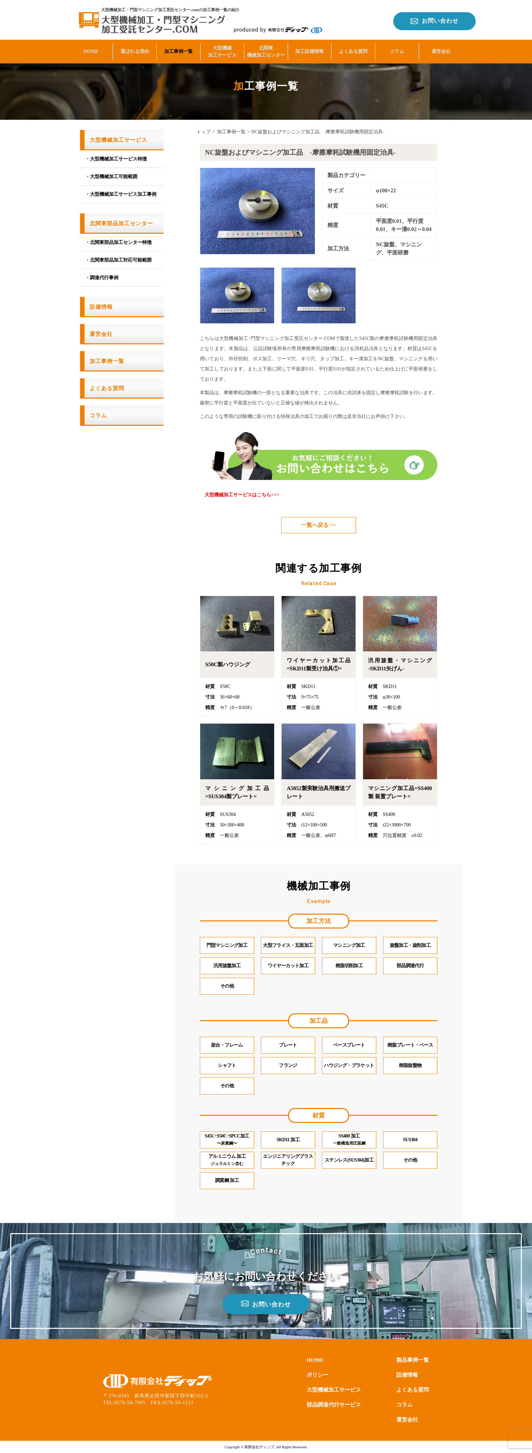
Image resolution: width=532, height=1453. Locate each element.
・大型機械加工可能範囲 (111, 176)
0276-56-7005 (130, 1402)
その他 (410, 1160)
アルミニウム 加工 (227, 1160)
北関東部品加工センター (121, 223)
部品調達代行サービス (334, 1405)
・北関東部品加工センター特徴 (118, 242)
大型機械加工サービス (222, 50)
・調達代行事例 (101, 277)
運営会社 (441, 49)
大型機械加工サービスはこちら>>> (242, 494)
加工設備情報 (309, 49)
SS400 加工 (349, 1140)
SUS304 (410, 1139)
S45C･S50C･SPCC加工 (227, 1140)
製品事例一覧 (412, 1360)
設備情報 (101, 307)
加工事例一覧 (178, 49)
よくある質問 (353, 49)
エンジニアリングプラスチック (288, 1160)
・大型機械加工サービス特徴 (116, 158)
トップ (203, 131)
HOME (90, 49)
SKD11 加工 (288, 1139)
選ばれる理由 (134, 49)
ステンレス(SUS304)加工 (349, 1160)
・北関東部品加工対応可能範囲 (118, 260)
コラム (397, 49)
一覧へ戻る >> (318, 525)
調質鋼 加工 (227, 1180)
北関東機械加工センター (266, 50)
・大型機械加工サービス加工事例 (120, 194)
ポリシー (317, 1375)
